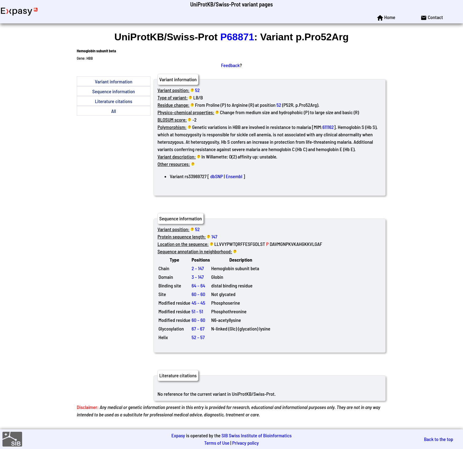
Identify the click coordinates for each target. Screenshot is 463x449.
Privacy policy (245, 443)
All (113, 111)
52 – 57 (198, 337)
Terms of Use (216, 443)
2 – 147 (198, 268)
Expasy (178, 435)
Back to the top (438, 439)
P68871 (237, 36)
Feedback (230, 65)
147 (214, 236)
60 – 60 (198, 294)
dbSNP (216, 176)
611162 (328, 127)
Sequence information (113, 91)
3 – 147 (198, 277)
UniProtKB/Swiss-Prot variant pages (231, 4)
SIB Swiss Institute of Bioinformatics (256, 435)
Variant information (113, 81)
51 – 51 (197, 311)
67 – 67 (198, 328)
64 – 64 (198, 285)
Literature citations (113, 101)
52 (197, 90)
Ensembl (234, 176)
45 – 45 (198, 303)
